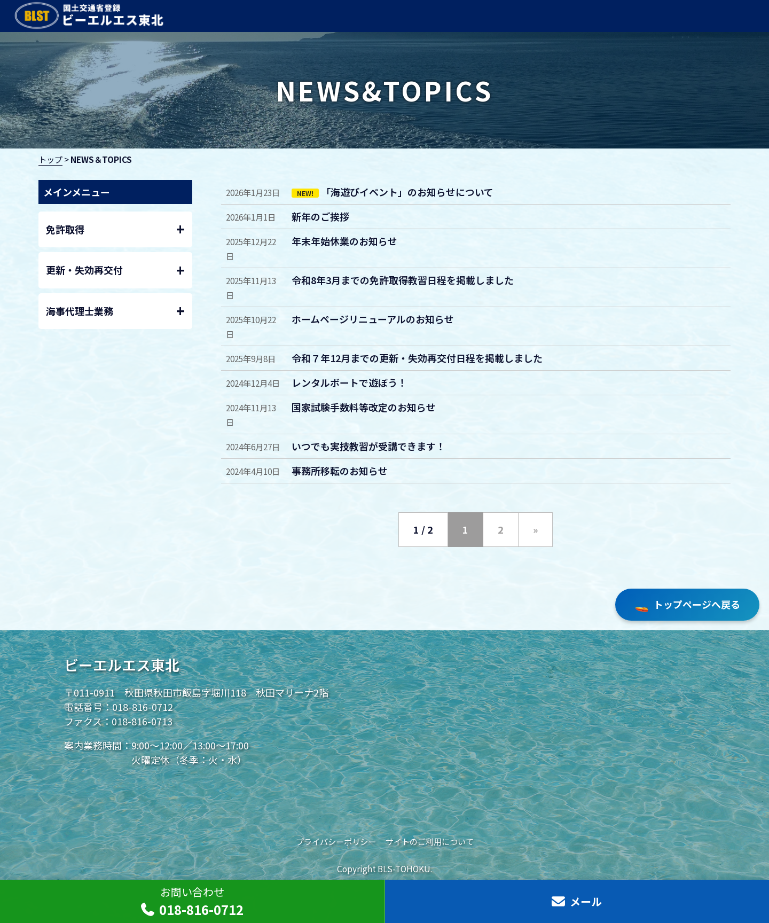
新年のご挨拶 (320, 216)
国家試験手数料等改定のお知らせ (364, 407)
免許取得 (115, 229)
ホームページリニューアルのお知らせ (373, 319)
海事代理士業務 (115, 311)
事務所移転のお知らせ (340, 471)
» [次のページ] (535, 529)
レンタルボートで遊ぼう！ (349, 382)
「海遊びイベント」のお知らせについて (407, 192)
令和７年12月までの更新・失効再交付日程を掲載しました (417, 358)
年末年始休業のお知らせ (344, 241)
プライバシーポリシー (336, 841)
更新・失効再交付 (115, 270)
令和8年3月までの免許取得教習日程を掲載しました (403, 280)
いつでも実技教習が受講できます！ (368, 446)
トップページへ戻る (687, 604)
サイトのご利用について (430, 841)
